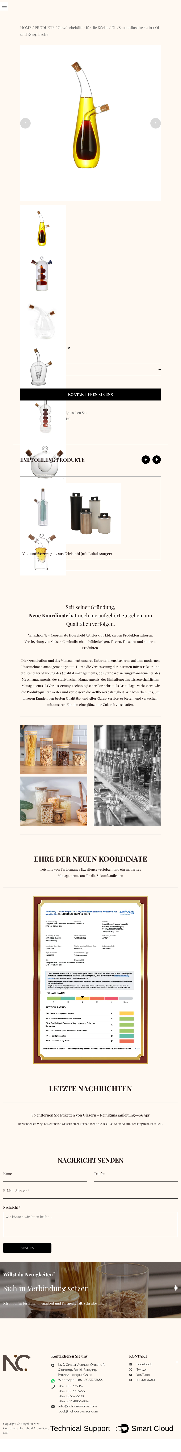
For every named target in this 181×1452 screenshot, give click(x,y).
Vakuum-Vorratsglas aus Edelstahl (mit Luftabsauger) (67, 553)
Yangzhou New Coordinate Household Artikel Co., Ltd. (26, 1428)
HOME (25, 27)
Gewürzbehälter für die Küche (83, 27)
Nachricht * (12, 1207)
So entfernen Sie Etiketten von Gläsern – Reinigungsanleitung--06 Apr (90, 1124)
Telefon (99, 1173)
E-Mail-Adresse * (16, 1190)
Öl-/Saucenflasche (127, 27)
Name (7, 1173)
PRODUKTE (45, 27)
